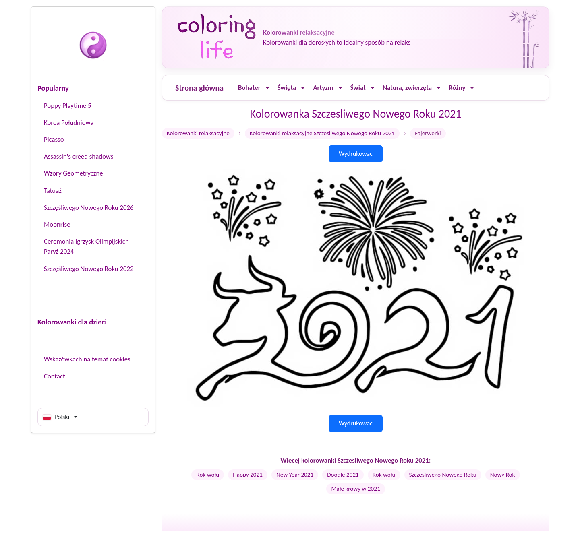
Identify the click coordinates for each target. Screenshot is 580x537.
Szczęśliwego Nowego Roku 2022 (88, 268)
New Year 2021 (294, 474)
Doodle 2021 (343, 474)
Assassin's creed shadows (78, 156)
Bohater (249, 87)
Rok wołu (207, 474)
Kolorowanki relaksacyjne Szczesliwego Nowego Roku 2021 (322, 133)
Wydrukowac (356, 153)
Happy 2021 (248, 474)
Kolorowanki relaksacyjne (198, 133)
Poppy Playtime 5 (67, 105)
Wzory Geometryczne (73, 173)
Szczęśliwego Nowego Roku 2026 (88, 207)
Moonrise (57, 224)
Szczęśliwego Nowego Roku (442, 474)
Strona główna (199, 88)
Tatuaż (53, 190)
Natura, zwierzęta (407, 87)
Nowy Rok (502, 474)
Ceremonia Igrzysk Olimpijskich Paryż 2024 (86, 246)
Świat (358, 87)
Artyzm (323, 87)
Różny (457, 87)
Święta (287, 87)
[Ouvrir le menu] (267, 88)
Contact (54, 376)
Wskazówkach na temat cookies (87, 359)
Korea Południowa (68, 122)
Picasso (54, 139)
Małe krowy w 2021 (355, 488)
